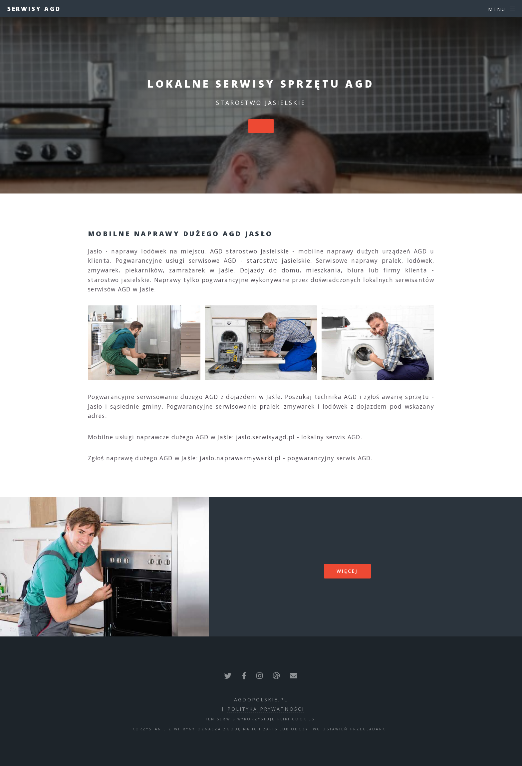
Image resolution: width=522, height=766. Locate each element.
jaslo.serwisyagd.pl (265, 437)
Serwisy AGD (34, 9)
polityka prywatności (265, 709)
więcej (347, 571)
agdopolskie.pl (261, 699)
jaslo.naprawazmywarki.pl (240, 458)
